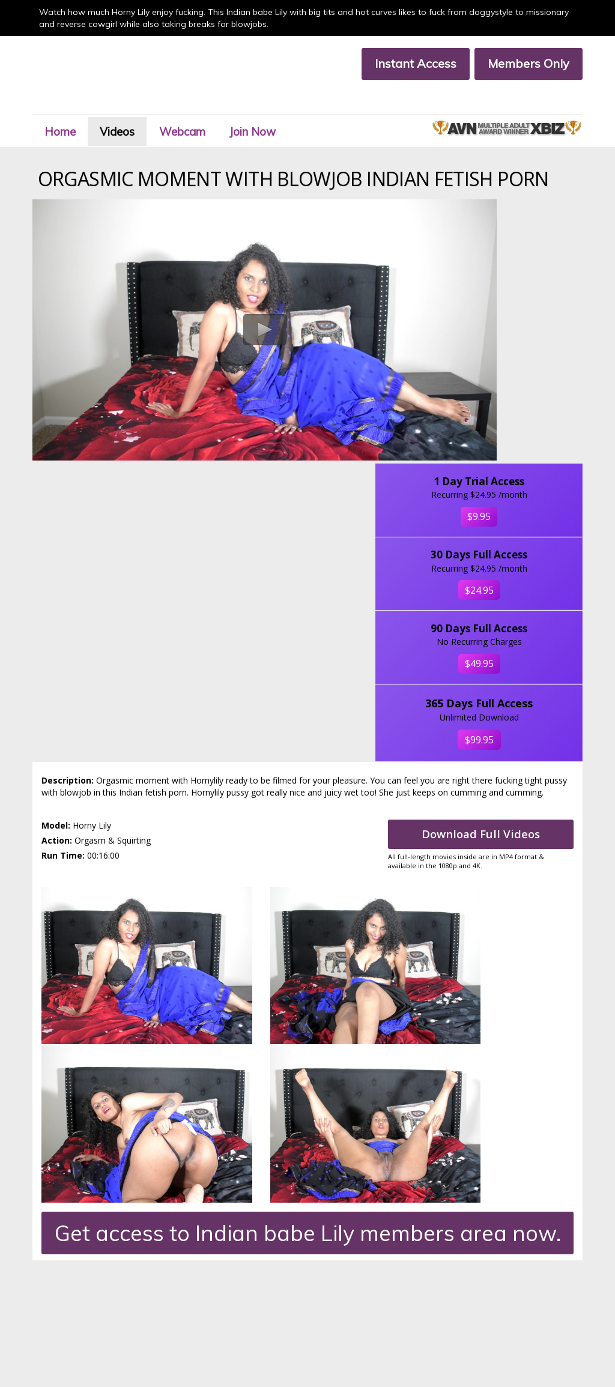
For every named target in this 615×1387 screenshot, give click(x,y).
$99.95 (522, 545)
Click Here (555, 1243)
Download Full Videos (487, 653)
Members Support (191, 1302)
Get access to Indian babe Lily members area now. (308, 824)
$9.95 (522, 254)
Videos (132, 104)
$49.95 (522, 452)
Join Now (282, 104)
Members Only (522, 63)
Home (69, 104)
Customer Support (57, 1302)
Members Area (51, 1291)
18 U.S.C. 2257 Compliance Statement (91, 1322)
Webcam (203, 104)
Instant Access (409, 63)
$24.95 (522, 359)
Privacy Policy (182, 1312)
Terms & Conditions (59, 1312)
